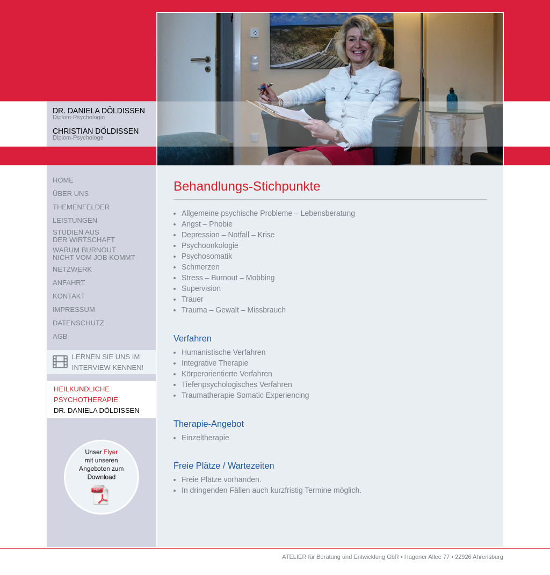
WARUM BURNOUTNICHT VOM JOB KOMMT (94, 253)
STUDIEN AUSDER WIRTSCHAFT (84, 236)
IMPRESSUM (74, 309)
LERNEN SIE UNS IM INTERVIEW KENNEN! (98, 362)
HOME (63, 180)
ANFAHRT (69, 283)
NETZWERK (72, 269)
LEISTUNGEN (75, 220)
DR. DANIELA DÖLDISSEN (99, 110)
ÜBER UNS (71, 194)
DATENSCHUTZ (78, 323)
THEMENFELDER (81, 207)
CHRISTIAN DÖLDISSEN (96, 131)
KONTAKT (69, 296)
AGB (60, 336)
